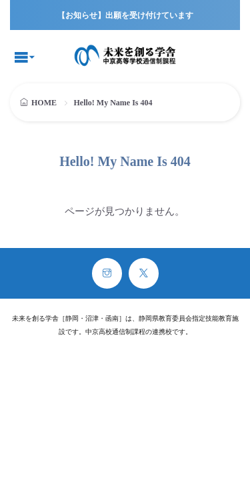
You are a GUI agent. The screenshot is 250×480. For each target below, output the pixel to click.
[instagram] (107, 273)
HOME (44, 102)
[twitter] (144, 273)
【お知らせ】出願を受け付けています (125, 15)
